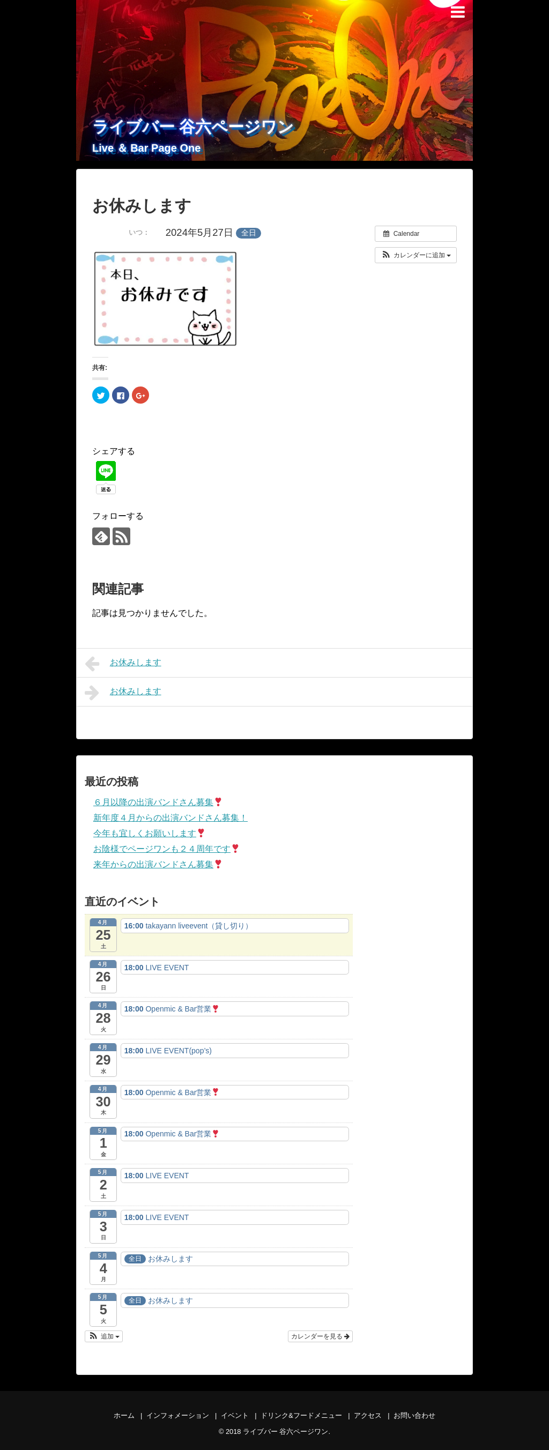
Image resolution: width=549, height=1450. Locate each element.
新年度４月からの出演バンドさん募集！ (170, 817)
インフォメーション (177, 1415)
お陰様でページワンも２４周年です (166, 848)
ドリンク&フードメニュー (301, 1415)
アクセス (368, 1415)
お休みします (123, 663)
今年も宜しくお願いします (149, 833)
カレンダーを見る (320, 1336)
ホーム (124, 1415)
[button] (415, 255)
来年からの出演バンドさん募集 (157, 864)
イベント (235, 1415)
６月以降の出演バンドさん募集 (157, 802)
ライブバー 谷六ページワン (193, 127)
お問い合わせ (414, 1415)
